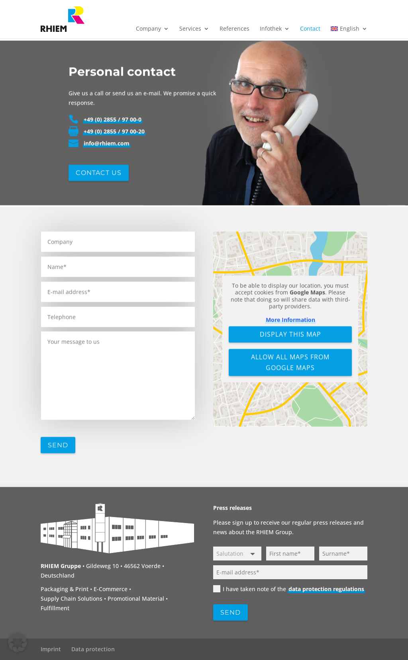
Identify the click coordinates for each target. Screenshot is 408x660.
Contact (310, 29)
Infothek (271, 29)
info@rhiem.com (106, 172)
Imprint (51, 649)
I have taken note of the (289, 589)
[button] (17, 642)
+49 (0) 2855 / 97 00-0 (112, 148)
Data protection (93, 649)
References (234, 29)
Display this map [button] (290, 383)
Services (190, 29)
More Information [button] (290, 368)
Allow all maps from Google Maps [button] (290, 411)
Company (148, 29)
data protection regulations (326, 589)
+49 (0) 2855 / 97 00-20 (114, 160)
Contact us (99, 201)
